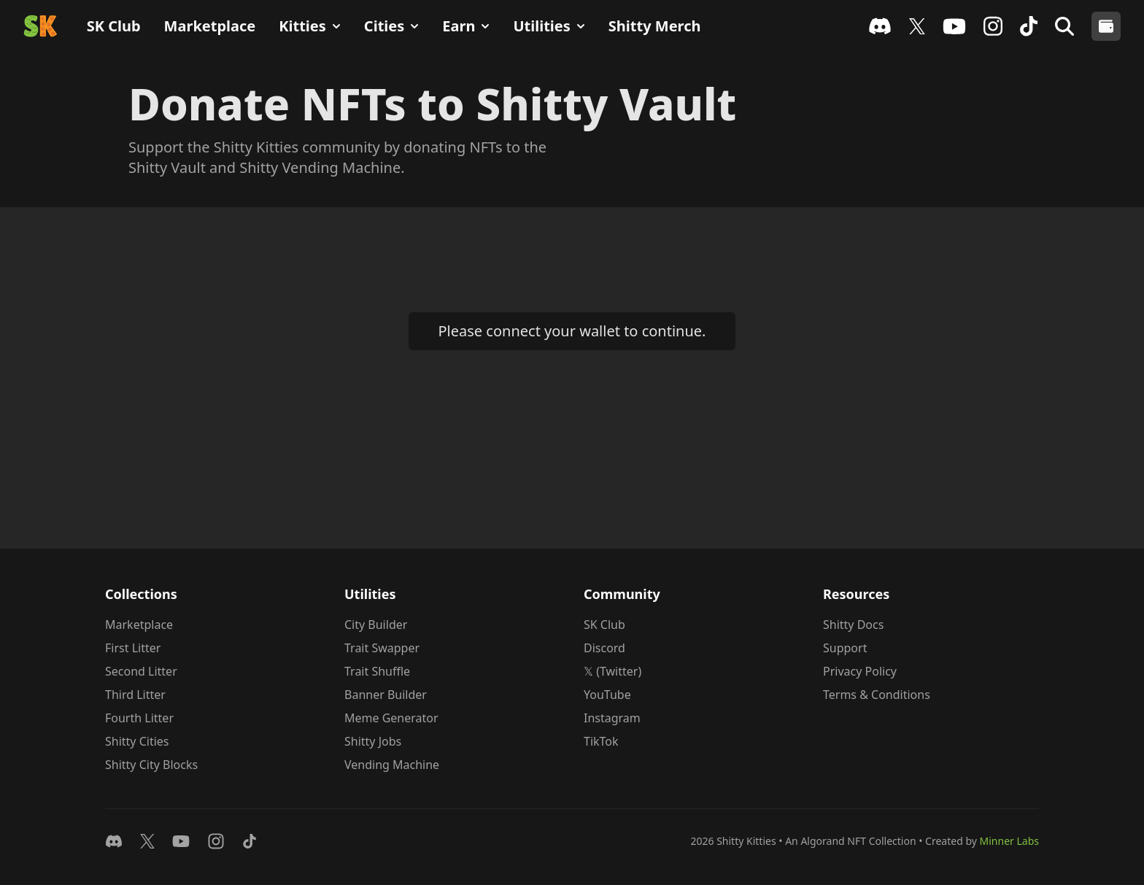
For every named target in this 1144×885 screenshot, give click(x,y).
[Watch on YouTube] (181, 841)
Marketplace (210, 26)
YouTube (607, 695)
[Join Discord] (114, 841)
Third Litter (135, 695)
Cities (391, 26)
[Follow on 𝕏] (147, 841)
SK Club (114, 26)
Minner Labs (1009, 841)
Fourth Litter (139, 718)
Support (845, 648)
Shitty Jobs (372, 741)
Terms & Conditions (876, 695)
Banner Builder (385, 695)
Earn (466, 26)
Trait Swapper (382, 648)
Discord (604, 648)
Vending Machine (391, 765)
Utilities (548, 26)
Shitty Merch (654, 26)
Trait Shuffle (377, 671)
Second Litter (141, 671)
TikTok (601, 741)
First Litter (133, 648)
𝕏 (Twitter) (612, 671)
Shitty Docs (853, 625)
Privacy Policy (860, 671)
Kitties (310, 26)
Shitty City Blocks (151, 765)
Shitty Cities (137, 741)
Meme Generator (391, 718)
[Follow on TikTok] (249, 841)
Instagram (612, 718)
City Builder (375, 625)
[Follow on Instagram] (216, 841)
